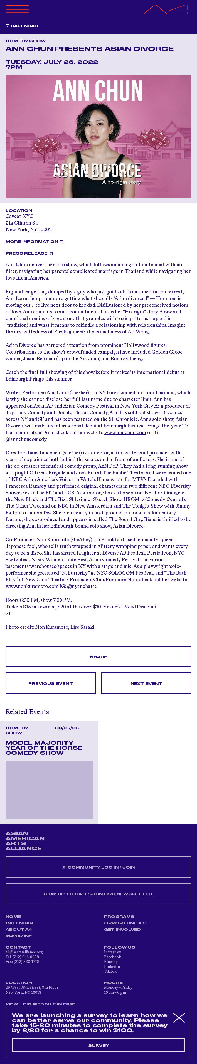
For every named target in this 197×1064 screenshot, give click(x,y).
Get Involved (122, 929)
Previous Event (50, 683)
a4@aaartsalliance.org (24, 952)
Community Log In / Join (98, 867)
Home (13, 917)
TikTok (110, 972)
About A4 (19, 929)
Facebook (112, 957)
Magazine (19, 936)
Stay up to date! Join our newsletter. (98, 894)
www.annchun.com (125, 432)
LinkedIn (112, 967)
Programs (119, 917)
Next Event (146, 683)
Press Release (27, 253)
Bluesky (111, 962)
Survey (98, 1045)
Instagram (112, 952)
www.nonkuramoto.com (32, 586)
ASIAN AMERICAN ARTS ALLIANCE (25, 841)
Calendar (24, 26)
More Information (32, 241)
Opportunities (125, 923)
